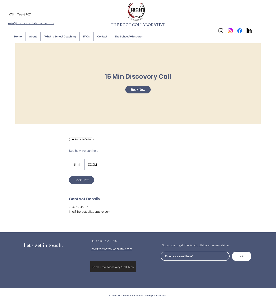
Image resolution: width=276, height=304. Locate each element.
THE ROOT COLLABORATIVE (138, 24)
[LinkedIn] (249, 31)
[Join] (241, 256)
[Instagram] (221, 31)
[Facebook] (240, 31)
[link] (138, 89)
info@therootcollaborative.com (31, 23)
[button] (113, 266)
